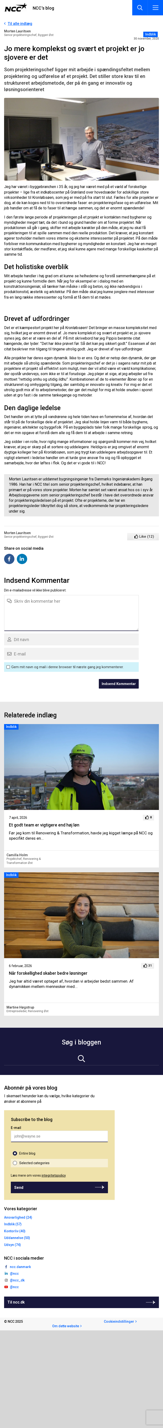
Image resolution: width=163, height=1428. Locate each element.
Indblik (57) (13, 1224)
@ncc (14, 1273)
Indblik (150, 34)
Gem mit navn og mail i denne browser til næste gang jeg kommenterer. (67, 667)
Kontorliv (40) (14, 1231)
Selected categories (34, 1163)
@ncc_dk (17, 1280)
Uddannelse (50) (17, 1238)
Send (18, 1187)
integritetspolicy (54, 1175)
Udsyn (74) (12, 1245)
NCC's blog (43, 8)
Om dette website (65, 1326)
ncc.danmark (20, 1267)
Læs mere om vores (38, 1175)
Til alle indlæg (20, 23)
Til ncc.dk (16, 1302)
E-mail (16, 1128)
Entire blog (27, 1153)
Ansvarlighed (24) (18, 1217)
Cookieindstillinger (119, 1321)
